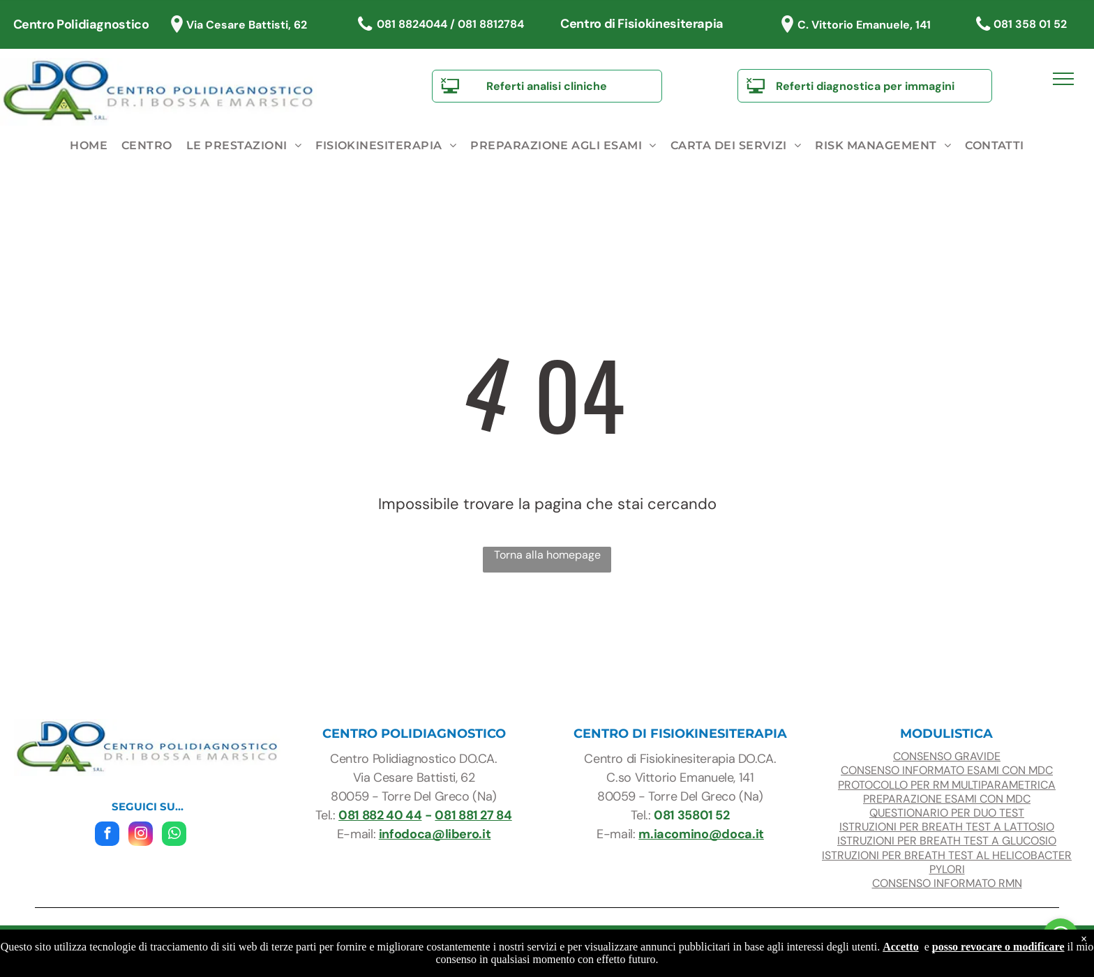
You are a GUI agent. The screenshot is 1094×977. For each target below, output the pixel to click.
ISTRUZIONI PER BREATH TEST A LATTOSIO (946, 826)
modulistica (946, 733)
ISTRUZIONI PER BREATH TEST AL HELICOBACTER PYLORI (947, 862)
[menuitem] (88, 146)
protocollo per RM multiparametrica (947, 785)
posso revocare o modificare (998, 947)
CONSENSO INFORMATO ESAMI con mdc (947, 770)
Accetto (901, 947)
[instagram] (140, 835)
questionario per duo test (946, 812)
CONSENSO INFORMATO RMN (947, 883)
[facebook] (107, 835)
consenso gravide (947, 756)
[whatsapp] (174, 835)
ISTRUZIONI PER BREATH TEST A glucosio (946, 840)
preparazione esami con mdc (947, 799)
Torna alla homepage (547, 554)
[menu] (1063, 79)
